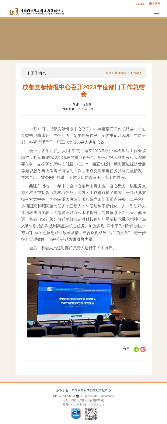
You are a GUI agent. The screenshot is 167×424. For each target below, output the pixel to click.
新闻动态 (120, 73)
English (140, 3)
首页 (108, 73)
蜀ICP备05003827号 (63, 396)
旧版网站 (154, 3)
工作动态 (136, 73)
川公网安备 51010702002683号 (95, 396)
